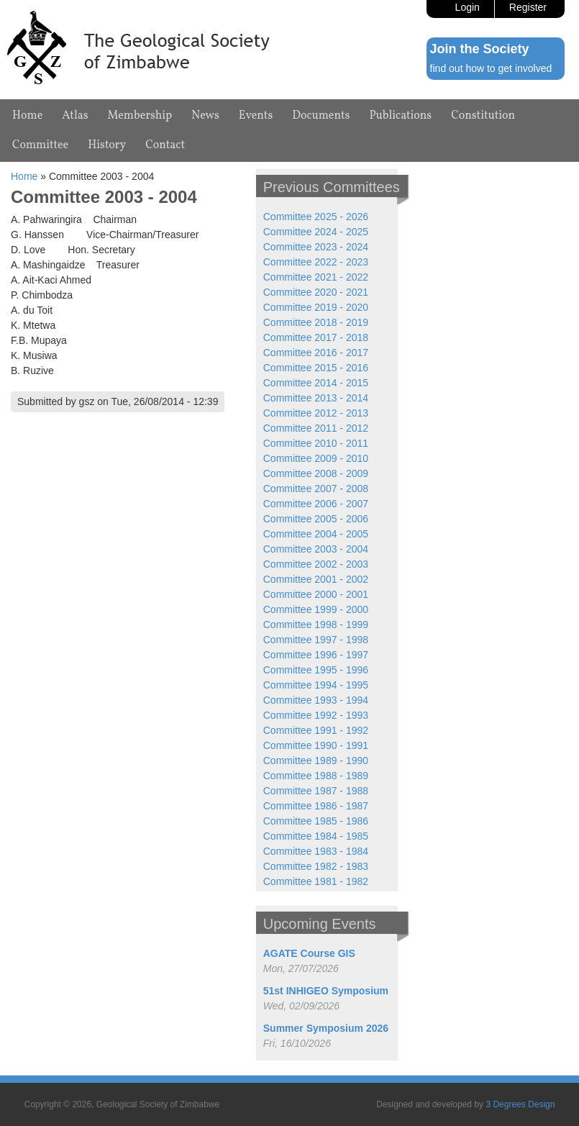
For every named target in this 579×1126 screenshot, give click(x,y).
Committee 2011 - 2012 (315, 428)
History (107, 145)
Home (27, 116)
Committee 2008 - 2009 (315, 473)
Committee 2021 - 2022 (315, 277)
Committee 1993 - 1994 (315, 700)
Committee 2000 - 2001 (315, 594)
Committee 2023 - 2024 (315, 247)
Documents (321, 116)
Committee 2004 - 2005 (315, 534)
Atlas (75, 116)
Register (528, 7)
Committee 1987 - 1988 (315, 790)
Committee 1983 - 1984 (315, 851)
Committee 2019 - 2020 (315, 307)
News (205, 116)
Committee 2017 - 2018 (315, 337)
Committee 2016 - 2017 (315, 352)
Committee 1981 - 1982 (315, 881)
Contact (165, 145)
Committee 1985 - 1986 (315, 821)
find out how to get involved (491, 68)
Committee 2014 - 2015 (315, 383)
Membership (140, 116)
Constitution (483, 116)
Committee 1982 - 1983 (315, 866)
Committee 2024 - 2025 (315, 231)
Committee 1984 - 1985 (315, 836)
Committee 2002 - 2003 (315, 564)
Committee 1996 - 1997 (315, 654)
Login (467, 7)
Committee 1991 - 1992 (315, 730)
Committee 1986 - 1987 (315, 806)
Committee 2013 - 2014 (315, 398)
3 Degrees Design (520, 1104)
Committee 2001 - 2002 (315, 579)
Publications (400, 116)
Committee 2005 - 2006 (315, 519)
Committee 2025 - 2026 (315, 216)
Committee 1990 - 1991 (315, 745)
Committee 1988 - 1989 (315, 775)
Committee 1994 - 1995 (315, 685)
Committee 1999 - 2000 (315, 609)
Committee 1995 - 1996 (315, 670)
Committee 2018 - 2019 (315, 322)
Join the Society (479, 49)
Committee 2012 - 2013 (315, 413)
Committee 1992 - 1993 (315, 715)
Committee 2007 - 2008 (315, 488)
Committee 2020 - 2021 (315, 292)
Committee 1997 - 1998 (315, 639)
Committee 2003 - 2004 (315, 549)
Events (256, 116)
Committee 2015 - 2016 (315, 367)
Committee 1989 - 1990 (315, 760)
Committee (40, 145)
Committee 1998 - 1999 (315, 624)
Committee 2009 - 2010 (315, 458)
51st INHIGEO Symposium (325, 990)
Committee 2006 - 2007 (315, 503)
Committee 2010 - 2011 (315, 443)
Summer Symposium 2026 (325, 1028)
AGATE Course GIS (309, 953)
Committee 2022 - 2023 (315, 262)
